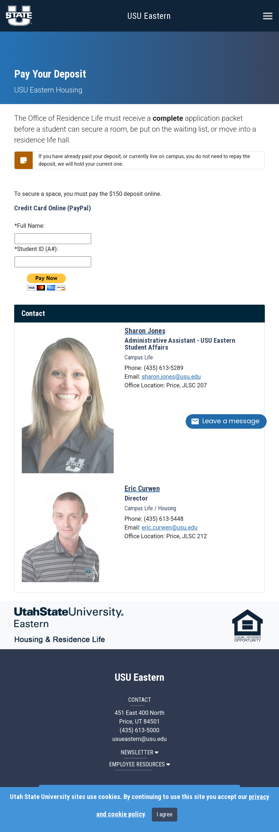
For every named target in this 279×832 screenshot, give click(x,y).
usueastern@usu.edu (139, 739)
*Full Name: (30, 225)
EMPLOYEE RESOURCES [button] (139, 764)
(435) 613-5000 (139, 730)
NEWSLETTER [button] (139, 752)
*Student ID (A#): (36, 249)
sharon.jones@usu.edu (171, 376)
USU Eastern (149, 16)
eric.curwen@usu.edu (169, 527)
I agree (165, 814)
